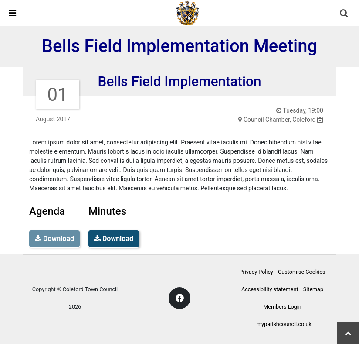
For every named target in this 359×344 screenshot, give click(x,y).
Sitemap (313, 289)
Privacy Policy (256, 271)
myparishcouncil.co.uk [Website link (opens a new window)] (284, 324)
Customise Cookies (301, 271)
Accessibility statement (269, 289)
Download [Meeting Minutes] (113, 238)
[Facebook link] (179, 298)
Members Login (282, 306)
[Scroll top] (348, 333)
